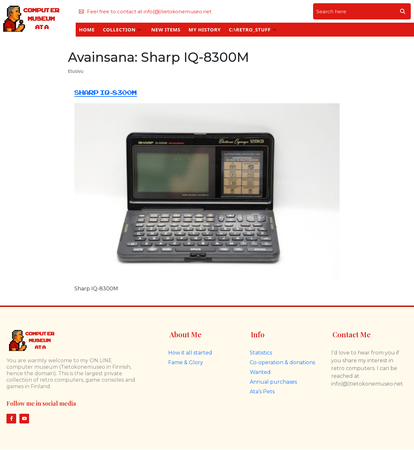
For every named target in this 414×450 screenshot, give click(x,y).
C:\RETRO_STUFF (252, 29)
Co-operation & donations (282, 362)
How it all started (190, 353)
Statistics (261, 353)
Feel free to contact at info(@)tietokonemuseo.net (145, 11)
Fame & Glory (185, 362)
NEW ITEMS (165, 29)
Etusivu (75, 71)
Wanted (260, 372)
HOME (87, 29)
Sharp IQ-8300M (105, 92)
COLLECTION (122, 29)
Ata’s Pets (262, 391)
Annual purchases (273, 382)
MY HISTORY (205, 29)
